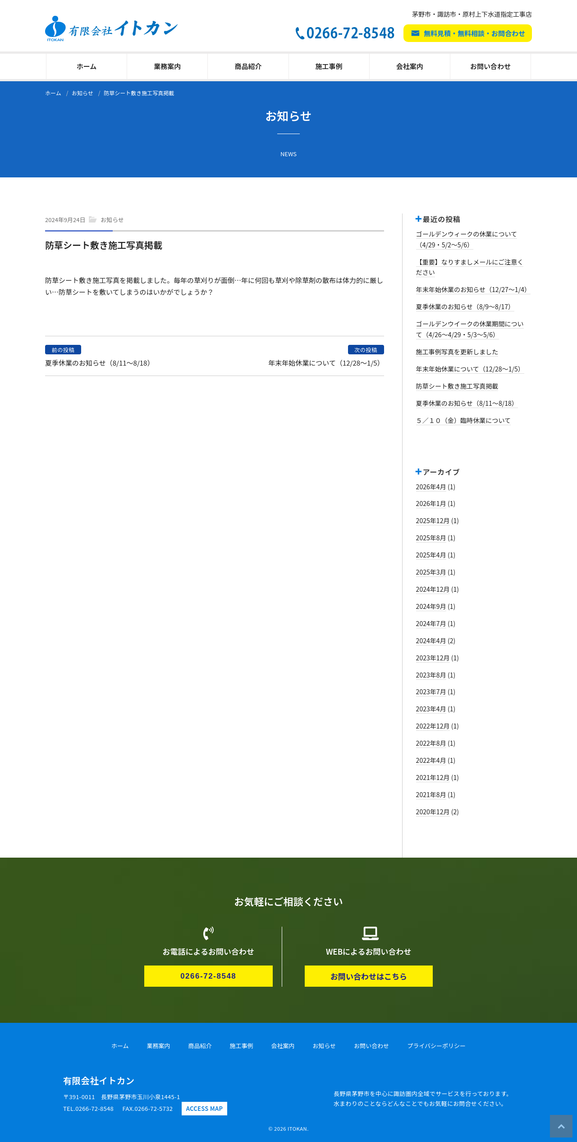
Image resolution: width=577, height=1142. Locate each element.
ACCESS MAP (204, 1108)
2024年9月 (431, 606)
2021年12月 (433, 777)
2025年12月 (433, 520)
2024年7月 (431, 623)
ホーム (87, 66)
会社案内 (409, 66)
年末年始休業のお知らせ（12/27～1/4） (473, 289)
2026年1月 (431, 503)
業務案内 (167, 66)
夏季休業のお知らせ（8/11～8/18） (99, 362)
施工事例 (329, 66)
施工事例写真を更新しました (457, 351)
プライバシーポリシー (436, 1045)
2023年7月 (431, 691)
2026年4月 (431, 486)
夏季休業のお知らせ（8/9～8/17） (465, 306)
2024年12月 (433, 589)
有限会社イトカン (98, 1080)
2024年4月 (431, 640)
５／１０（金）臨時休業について (463, 420)
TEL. (88, 1108)
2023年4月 (431, 708)
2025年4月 (431, 554)
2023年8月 (431, 674)
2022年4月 (431, 760)
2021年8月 (431, 794)
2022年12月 (433, 725)
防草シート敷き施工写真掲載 (457, 385)
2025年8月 (431, 537)
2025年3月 (431, 571)
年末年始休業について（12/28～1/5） (326, 362)
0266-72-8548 (208, 976)
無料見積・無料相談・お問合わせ (474, 33)
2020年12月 (433, 811)
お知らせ (112, 219)
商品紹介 (247, 66)
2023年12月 (433, 657)
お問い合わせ (490, 66)
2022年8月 (431, 742)
